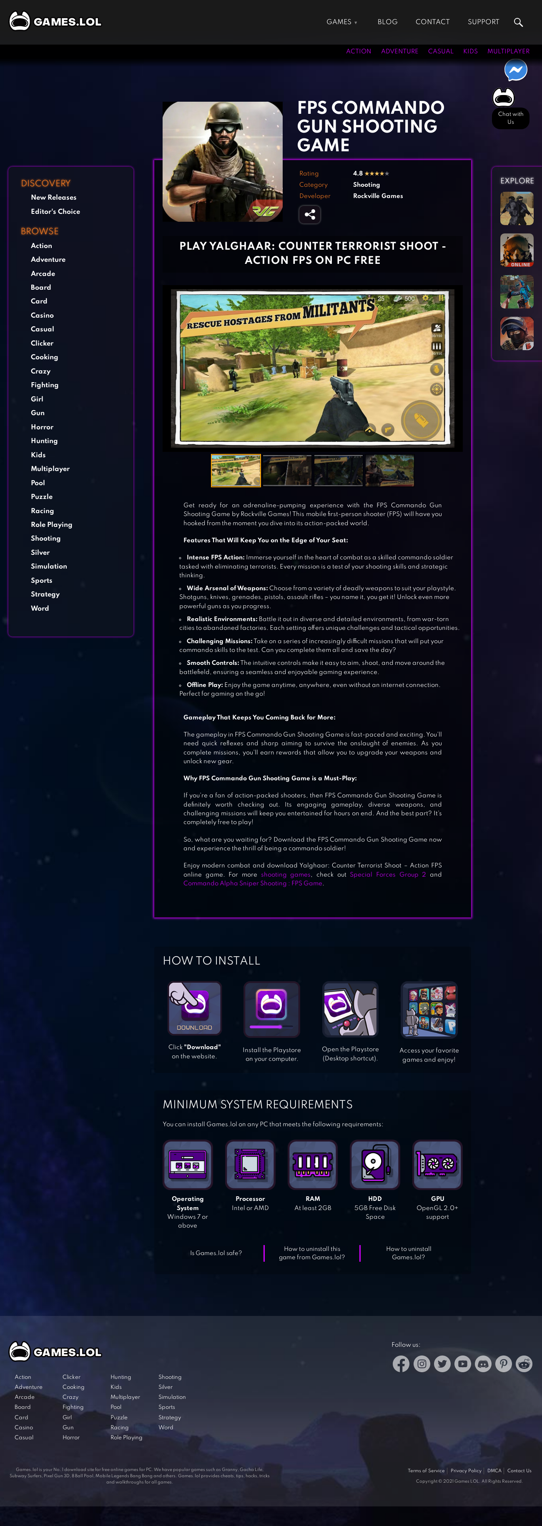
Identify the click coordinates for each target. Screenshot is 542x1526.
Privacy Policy (466, 1470)
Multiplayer (508, 52)
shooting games (284, 875)
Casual (441, 52)
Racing (42, 511)
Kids (470, 52)
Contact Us (519, 1470)
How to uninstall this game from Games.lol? (312, 1253)
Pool (38, 483)
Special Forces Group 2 (388, 875)
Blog (388, 22)
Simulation (49, 566)
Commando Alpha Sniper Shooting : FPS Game (252, 884)
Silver (40, 552)
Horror (42, 427)
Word (40, 608)
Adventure (400, 52)
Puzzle (42, 497)
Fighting (45, 385)
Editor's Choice (55, 211)
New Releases (54, 197)
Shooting (46, 538)
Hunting (44, 441)
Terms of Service (426, 1470)
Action (358, 52)
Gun (38, 413)
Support (483, 22)
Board (41, 287)
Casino (42, 315)
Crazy (40, 371)
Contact (433, 22)
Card (39, 301)
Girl (37, 399)
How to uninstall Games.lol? (409, 1253)
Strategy (45, 594)
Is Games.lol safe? (216, 1253)
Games (338, 22)
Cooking (44, 357)
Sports (42, 580)
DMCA (494, 1470)
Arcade (43, 274)
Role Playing (52, 525)
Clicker (42, 343)
